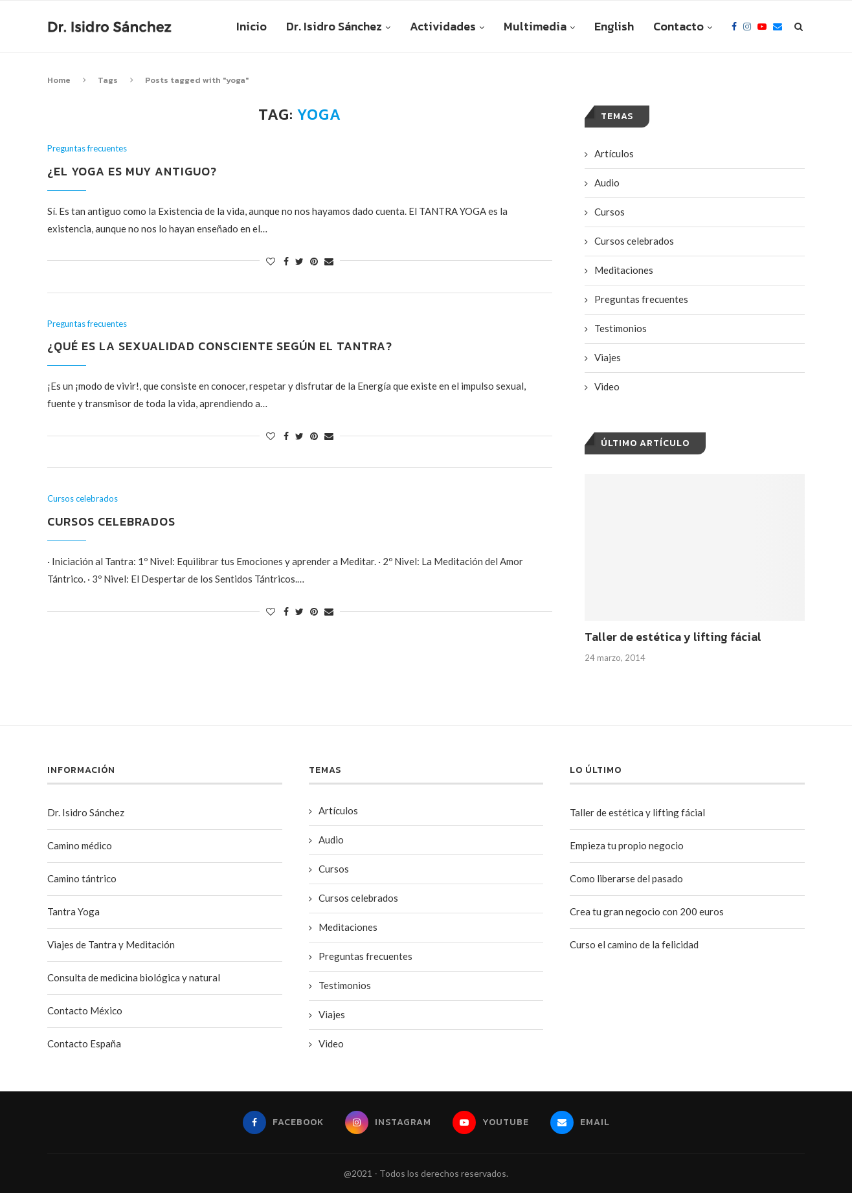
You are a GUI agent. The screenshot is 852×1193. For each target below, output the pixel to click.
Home (59, 80)
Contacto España (84, 1043)
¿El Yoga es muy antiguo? (132, 171)
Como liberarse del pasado (626, 878)
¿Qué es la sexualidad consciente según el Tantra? (219, 346)
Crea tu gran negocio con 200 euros (647, 911)
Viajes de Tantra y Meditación (111, 944)
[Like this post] (270, 261)
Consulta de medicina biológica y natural (133, 977)
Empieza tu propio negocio (627, 845)
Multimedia (535, 26)
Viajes (607, 357)
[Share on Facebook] (286, 261)
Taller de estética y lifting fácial (673, 637)
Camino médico (79, 845)
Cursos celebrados (82, 499)
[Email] (777, 26)
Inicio (251, 26)
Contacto (678, 26)
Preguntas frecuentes (87, 148)
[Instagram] (747, 26)
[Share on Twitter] (299, 261)
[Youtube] (762, 26)
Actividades (443, 26)
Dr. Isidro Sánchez (334, 26)
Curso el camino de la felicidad (634, 944)
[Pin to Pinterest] (314, 261)
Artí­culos (614, 153)
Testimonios (620, 328)
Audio (607, 182)
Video (607, 386)
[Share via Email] (328, 261)
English (614, 26)
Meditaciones (623, 270)
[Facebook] (734, 26)
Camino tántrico (82, 878)
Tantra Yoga (73, 911)
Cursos (609, 211)
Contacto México (84, 1010)
